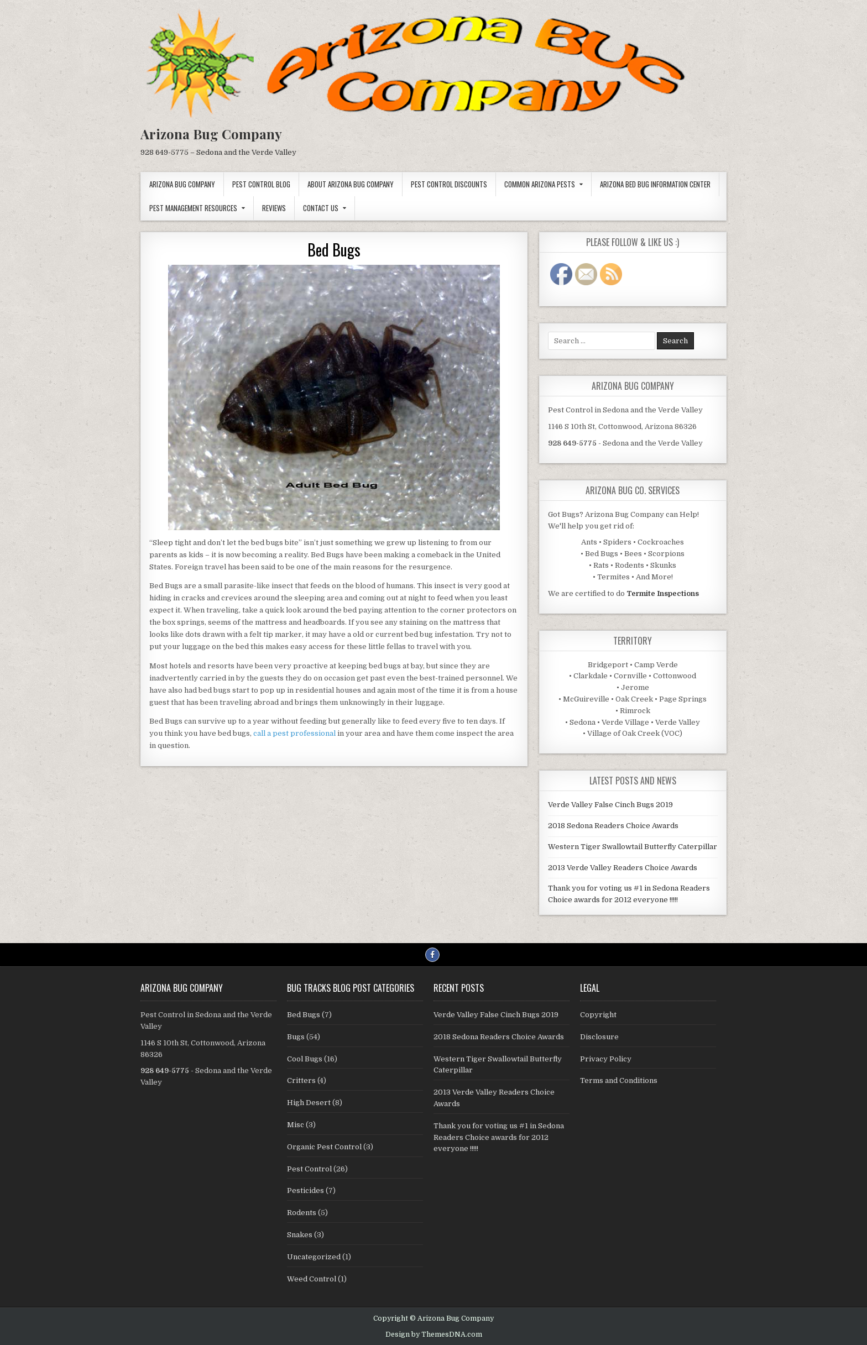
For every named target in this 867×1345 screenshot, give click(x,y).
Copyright (598, 1015)
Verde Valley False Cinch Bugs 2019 (610, 804)
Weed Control (311, 1279)
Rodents (301, 1212)
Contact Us (320, 207)
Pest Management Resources (193, 207)
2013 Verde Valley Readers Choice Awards (622, 867)
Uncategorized (314, 1257)
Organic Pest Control (324, 1147)
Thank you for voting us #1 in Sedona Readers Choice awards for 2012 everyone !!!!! (498, 1137)
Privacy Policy (605, 1059)
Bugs (296, 1037)
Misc (295, 1125)
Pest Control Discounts (449, 184)
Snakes (299, 1235)
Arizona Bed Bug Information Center (655, 184)
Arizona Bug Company (211, 134)
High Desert (309, 1102)
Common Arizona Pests (539, 184)
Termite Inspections (662, 593)
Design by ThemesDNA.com (433, 1334)
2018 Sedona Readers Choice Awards (613, 825)
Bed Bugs (334, 249)
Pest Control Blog (261, 184)
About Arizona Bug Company (350, 184)
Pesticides (305, 1190)
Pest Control (309, 1169)
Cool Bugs (304, 1059)
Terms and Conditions (618, 1080)
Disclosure (599, 1037)
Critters (301, 1080)
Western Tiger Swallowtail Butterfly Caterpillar (632, 846)
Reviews (274, 207)
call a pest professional (294, 733)
